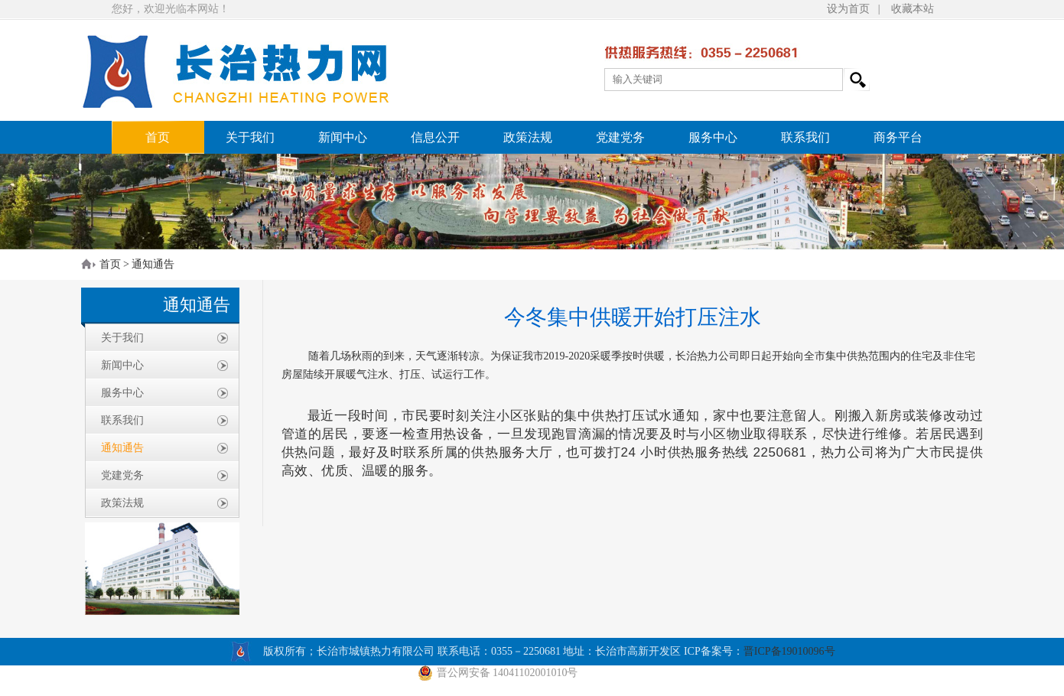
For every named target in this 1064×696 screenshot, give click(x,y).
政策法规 (527, 137)
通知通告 (153, 264)
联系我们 (805, 137)
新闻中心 (342, 137)
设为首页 (848, 9)
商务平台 (898, 137)
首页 (157, 137)
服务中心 (712, 137)
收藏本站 (912, 9)
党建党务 (620, 137)
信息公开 (435, 137)
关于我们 (250, 137)
